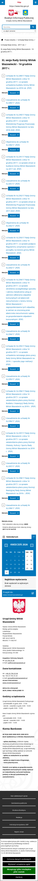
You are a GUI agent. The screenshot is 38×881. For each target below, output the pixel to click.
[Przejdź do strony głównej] (19, 16)
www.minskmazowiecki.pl (12, 683)
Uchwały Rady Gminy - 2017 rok (12, 45)
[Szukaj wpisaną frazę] (33, 27)
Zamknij (19, 877)
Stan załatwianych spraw (19, 796)
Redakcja (19, 817)
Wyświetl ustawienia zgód (19, 864)
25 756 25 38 (9, 660)
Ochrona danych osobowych (19, 859)
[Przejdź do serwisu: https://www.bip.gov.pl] (19, 4)
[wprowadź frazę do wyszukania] (16, 27)
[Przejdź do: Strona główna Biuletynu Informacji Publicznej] (2, 39)
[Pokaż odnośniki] (2, 2)
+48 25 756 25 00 (12, 673)
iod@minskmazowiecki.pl (16, 663)
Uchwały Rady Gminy (26, 40)
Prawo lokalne (10, 40)
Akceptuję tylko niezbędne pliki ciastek (19, 870)
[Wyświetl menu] (35, 2)
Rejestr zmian (19, 832)
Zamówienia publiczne (19, 803)
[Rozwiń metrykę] (14, 93)
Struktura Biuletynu (19, 810)
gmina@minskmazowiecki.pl (17, 678)
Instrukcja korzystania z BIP (19, 825)
